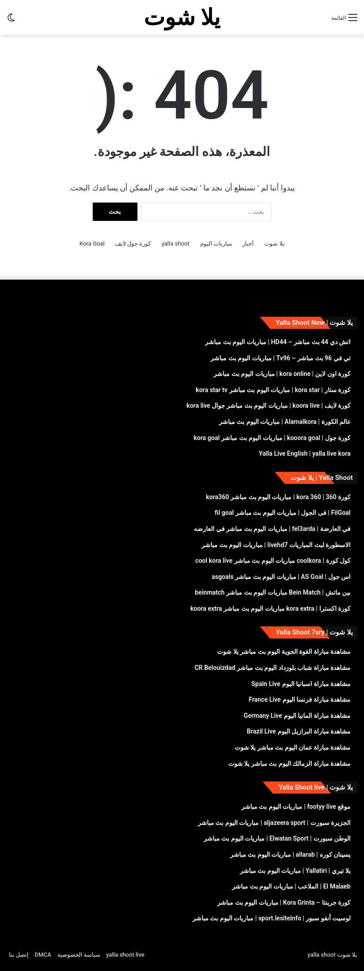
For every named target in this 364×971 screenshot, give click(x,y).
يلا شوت (274, 243)
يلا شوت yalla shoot (332, 954)
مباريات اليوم (216, 243)
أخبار (248, 243)
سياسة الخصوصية (78, 954)
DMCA (42, 954)
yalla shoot (176, 243)
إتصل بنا (19, 954)
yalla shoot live (125, 954)
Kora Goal (91, 243)
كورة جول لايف (133, 243)
